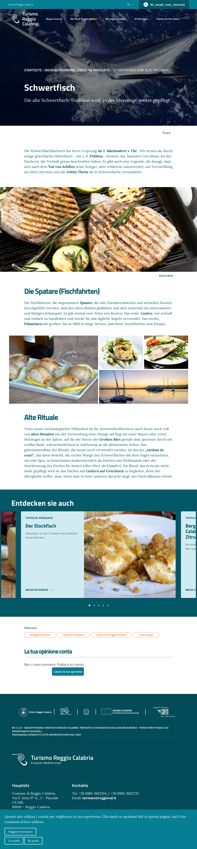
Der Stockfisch (41, 526)
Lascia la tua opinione (68, 671)
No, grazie (33, 841)
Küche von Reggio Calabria (111, 635)
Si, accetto (14, 841)
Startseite (33, 70)
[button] (89, 605)
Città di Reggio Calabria (20, 4)
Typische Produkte (94, 70)
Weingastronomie (60, 70)
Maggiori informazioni (20, 832)
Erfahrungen (146, 635)
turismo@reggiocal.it (99, 798)
